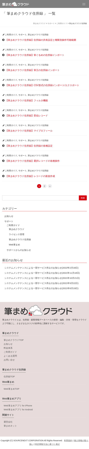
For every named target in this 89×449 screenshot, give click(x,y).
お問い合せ (9, 360)
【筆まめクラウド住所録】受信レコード (26, 115)
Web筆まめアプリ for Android (18, 409)
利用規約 (68, 440)
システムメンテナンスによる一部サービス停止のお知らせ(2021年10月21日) (42, 278)
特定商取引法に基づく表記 (47, 444)
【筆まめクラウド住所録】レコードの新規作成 (30, 176)
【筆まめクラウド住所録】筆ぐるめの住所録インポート (34, 55)
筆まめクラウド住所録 (38, 34)
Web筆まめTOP (11, 389)
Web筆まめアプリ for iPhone (18, 405)
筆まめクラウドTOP (14, 340)
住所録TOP (9, 376)
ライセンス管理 (16, 234)
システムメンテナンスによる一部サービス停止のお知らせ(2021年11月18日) (42, 273)
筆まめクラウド (16, 229)
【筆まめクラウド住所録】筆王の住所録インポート (32, 70)
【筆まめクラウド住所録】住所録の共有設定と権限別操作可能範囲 (40, 40)
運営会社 (8, 422)
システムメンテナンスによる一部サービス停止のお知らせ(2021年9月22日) (41, 283)
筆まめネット (10, 426)
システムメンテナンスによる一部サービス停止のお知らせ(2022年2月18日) (41, 267)
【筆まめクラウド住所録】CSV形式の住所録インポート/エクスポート (42, 85)
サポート (22, 34)
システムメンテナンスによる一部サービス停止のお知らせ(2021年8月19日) (41, 288)
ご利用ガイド (11, 34)
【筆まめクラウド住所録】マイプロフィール (29, 130)
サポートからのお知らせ (19, 250)
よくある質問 (10, 356)
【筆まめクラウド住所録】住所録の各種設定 (29, 146)
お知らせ (8, 216)
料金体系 (8, 348)
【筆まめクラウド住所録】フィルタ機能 (26, 100)
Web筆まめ (14, 244)
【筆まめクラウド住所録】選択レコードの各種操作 (32, 161)
